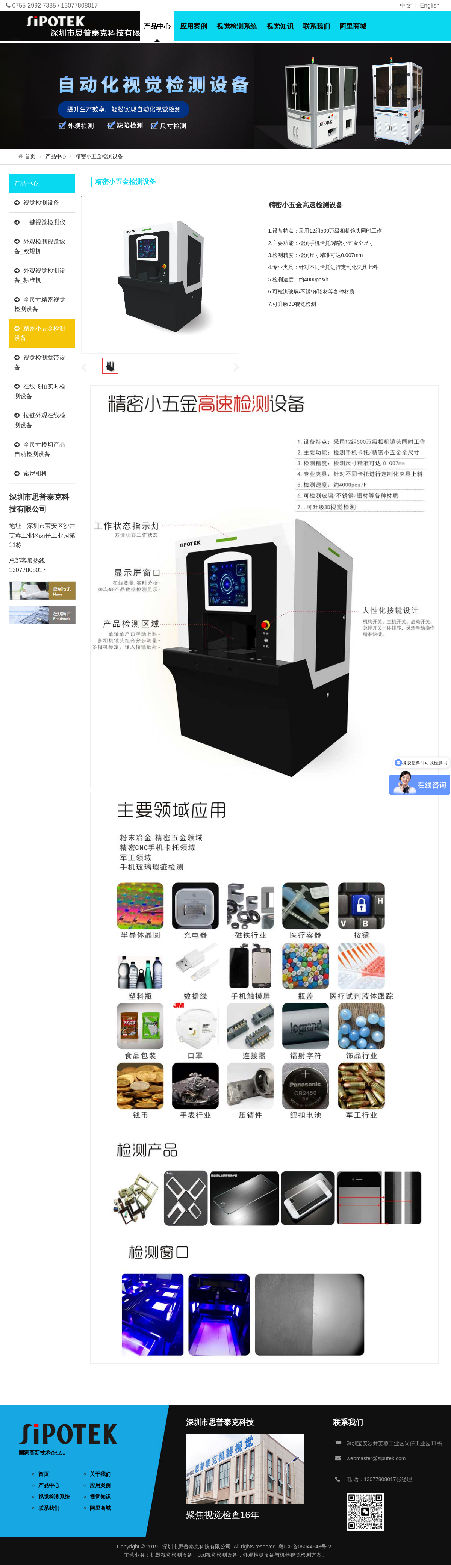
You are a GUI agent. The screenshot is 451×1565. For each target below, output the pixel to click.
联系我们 (316, 26)
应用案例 (193, 26)
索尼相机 (30, 473)
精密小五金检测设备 (99, 156)
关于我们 (120, 26)
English (430, 5)
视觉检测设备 (36, 202)
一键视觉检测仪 (39, 222)
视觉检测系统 (236, 26)
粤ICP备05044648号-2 (304, 1547)
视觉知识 (280, 26)
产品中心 (157, 26)
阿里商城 (352, 26)
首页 (91, 26)
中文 (406, 5)
